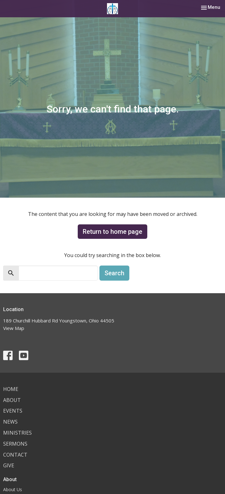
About (12, 400)
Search (114, 273)
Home (10, 389)
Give (8, 465)
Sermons (15, 443)
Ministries (17, 432)
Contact (15, 454)
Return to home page (112, 231)
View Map (13, 328)
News (10, 421)
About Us (12, 489)
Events (12, 410)
